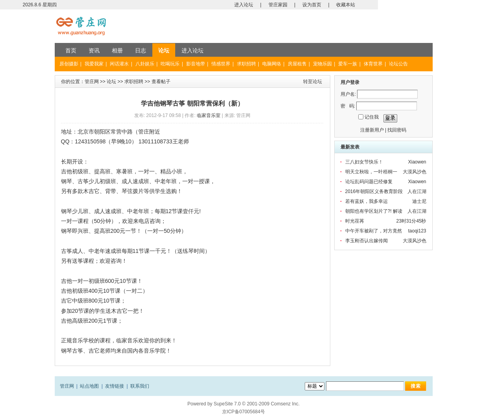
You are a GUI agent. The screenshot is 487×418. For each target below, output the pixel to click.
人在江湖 (416, 191)
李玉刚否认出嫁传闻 (366, 240)
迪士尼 (419, 201)
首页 (70, 50)
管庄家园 (277, 4)
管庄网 (92, 81)
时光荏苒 (354, 221)
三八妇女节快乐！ (364, 162)
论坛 (163, 50)
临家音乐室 (208, 115)
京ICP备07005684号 (243, 411)
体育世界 (373, 64)
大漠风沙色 (414, 172)
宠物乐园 (322, 64)
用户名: (348, 94)
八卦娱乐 (144, 64)
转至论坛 (312, 81)
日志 (140, 50)
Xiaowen (417, 162)
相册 (117, 50)
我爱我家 (94, 64)
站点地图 (89, 386)
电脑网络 (271, 64)
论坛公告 (398, 64)
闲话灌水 (119, 64)
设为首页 (311, 4)
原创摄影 (68, 64)
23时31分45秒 (411, 221)
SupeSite (223, 404)
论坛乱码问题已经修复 (369, 181)
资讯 (94, 50)
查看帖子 (161, 81)
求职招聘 (246, 64)
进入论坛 (243, 4)
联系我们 (139, 386)
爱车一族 (347, 64)
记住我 (372, 117)
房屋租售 (297, 64)
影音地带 (195, 64)
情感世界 (220, 64)
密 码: (348, 106)
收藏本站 (345, 4)
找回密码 (396, 130)
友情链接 (114, 386)
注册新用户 (372, 130)
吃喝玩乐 (170, 64)
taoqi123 (417, 231)
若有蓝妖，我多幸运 (366, 201)
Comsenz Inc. (285, 404)
